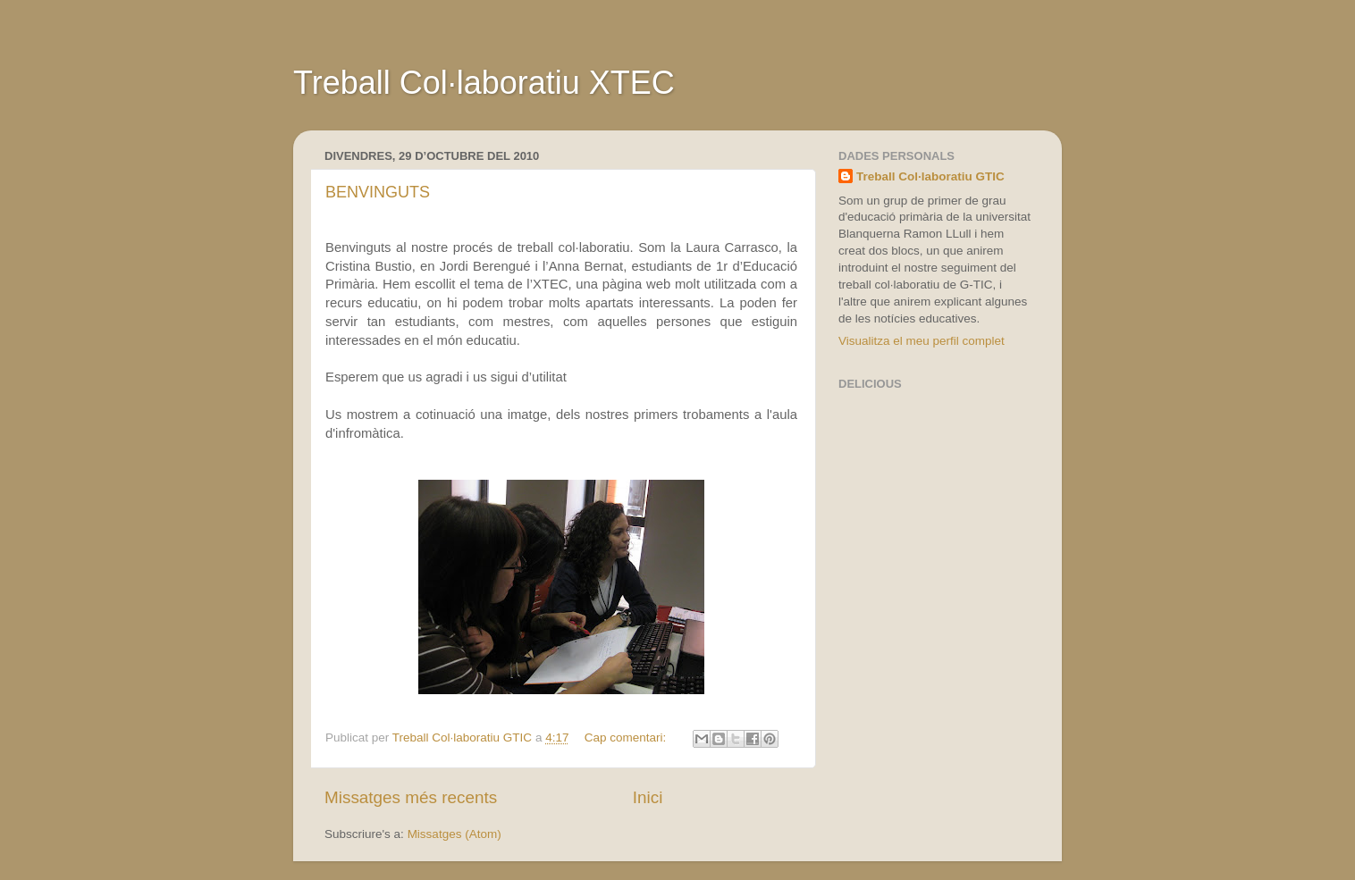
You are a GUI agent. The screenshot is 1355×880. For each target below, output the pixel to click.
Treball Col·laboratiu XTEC (484, 82)
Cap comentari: (627, 737)
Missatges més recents (410, 797)
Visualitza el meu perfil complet (921, 341)
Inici (648, 797)
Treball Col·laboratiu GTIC (930, 176)
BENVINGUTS (377, 192)
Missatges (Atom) (454, 834)
